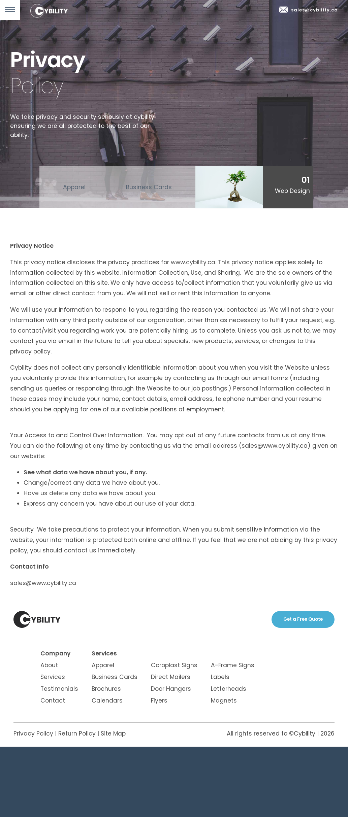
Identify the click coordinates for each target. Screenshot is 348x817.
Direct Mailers (170, 677)
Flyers (159, 700)
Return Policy (77, 733)
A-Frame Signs (232, 665)
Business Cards (149, 187)
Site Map (113, 733)
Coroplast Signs (174, 665)
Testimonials (59, 689)
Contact (52, 700)
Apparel (74, 187)
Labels (220, 677)
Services (52, 677)
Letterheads (228, 689)
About (49, 665)
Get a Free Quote (303, 619)
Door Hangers (171, 689)
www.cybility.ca (193, 262)
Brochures (106, 689)
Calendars (107, 700)
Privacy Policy (33, 733)
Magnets (224, 700)
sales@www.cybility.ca (275, 446)
